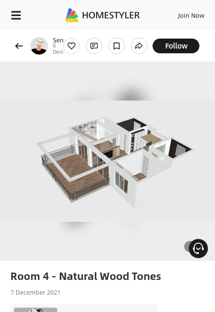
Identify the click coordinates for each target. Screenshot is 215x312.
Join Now (191, 15)
